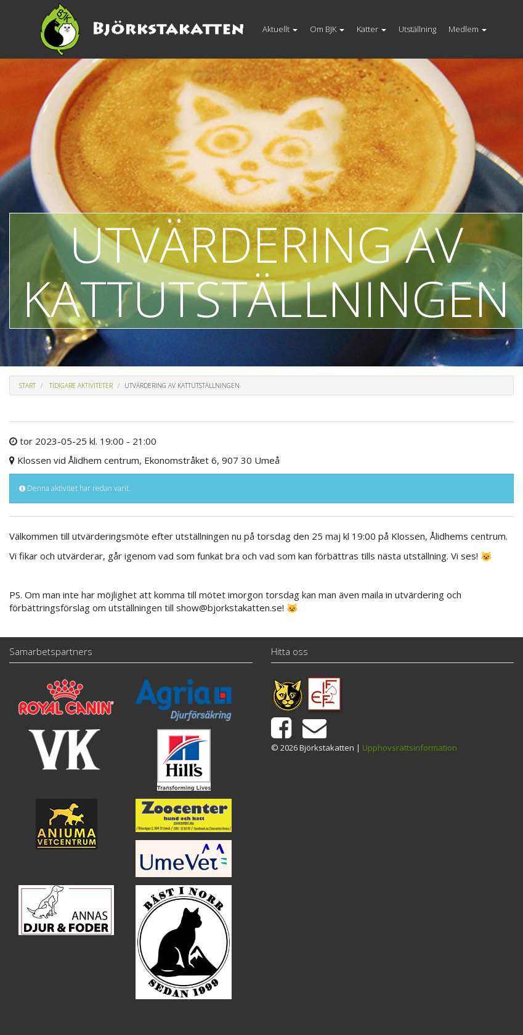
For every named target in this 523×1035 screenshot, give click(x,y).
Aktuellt (280, 29)
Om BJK (327, 29)
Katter (371, 29)
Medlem (467, 29)
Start (27, 385)
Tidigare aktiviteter (81, 385)
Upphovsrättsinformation (409, 747)
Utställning (417, 29)
